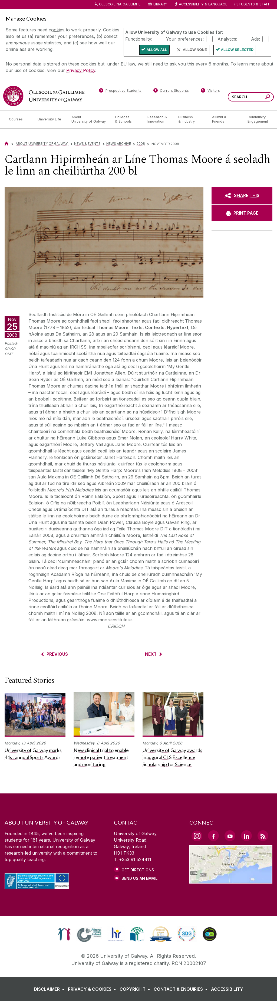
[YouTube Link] (230, 835)
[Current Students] (171, 91)
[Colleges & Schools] (127, 119)
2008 (141, 144)
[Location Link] (230, 880)
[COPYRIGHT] (136, 989)
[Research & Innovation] (158, 119)
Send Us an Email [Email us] (139, 878)
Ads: (255, 38)
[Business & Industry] (190, 119)
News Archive (118, 144)
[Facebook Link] (213, 835)
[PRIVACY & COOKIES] (93, 989)
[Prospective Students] (120, 91)
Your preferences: (185, 38)
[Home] (6, 144)
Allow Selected (237, 50)
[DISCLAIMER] (50, 989)
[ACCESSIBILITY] (227, 989)
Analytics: (227, 38)
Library (160, 4)
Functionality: (138, 38)
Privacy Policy (80, 70)
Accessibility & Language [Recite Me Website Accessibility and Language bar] (200, 4)
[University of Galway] (43, 96)
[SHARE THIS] (242, 195)
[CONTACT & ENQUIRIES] (182, 989)
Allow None (195, 50)
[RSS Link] (263, 835)
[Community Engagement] (257, 119)
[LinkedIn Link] (246, 835)
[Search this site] (267, 97)
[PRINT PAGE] (242, 213)
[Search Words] (251, 96)
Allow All (157, 50)
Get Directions (137, 870)
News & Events (87, 144)
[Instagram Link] (197, 836)
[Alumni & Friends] (225, 119)
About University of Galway (42, 144)
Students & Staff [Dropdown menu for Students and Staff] (253, 4)
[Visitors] (210, 91)
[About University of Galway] (89, 119)
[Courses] (19, 119)
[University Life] (50, 119)
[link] (64, 934)
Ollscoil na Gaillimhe (119, 4)
